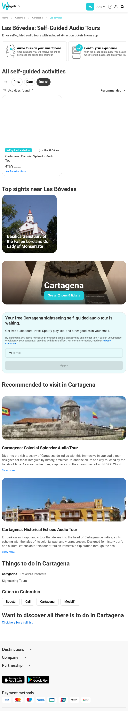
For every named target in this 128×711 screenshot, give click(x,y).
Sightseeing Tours (14, 581)
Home (5, 17)
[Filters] (6, 82)
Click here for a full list (17, 622)
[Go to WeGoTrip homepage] (13, 6)
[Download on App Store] (13, 680)
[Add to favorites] (56, 99)
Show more (8, 470)
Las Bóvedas (56, 17)
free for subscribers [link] (15, 171)
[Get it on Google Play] (38, 680)
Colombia (20, 17)
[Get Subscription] (90, 7)
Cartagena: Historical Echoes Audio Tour (39, 529)
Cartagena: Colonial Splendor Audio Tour (40, 447)
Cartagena (37, 17)
